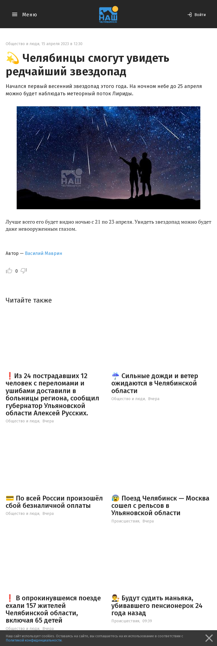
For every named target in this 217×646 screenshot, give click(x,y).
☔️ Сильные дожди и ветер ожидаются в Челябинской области (154, 383)
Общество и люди (22, 43)
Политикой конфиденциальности (34, 640)
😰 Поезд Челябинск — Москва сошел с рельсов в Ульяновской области (160, 505)
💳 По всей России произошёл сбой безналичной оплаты (54, 502)
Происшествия (125, 521)
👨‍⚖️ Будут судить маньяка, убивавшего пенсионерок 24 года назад (157, 605)
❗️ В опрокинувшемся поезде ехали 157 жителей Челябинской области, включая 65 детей (53, 609)
